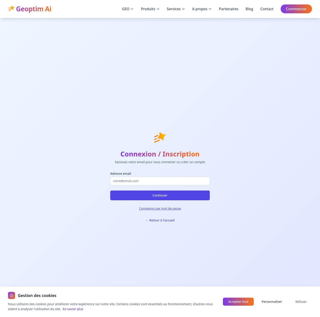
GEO (128, 8)
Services (176, 8)
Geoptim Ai (29, 9)
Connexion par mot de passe (160, 208)
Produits (150, 8)
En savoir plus (73, 309)
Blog (249, 8)
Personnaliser (272, 301)
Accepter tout (238, 301)
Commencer (296, 8)
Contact (267, 8)
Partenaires (228, 8)
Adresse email (120, 173)
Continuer (160, 195)
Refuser (301, 301)
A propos (202, 8)
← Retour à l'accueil (159, 220)
